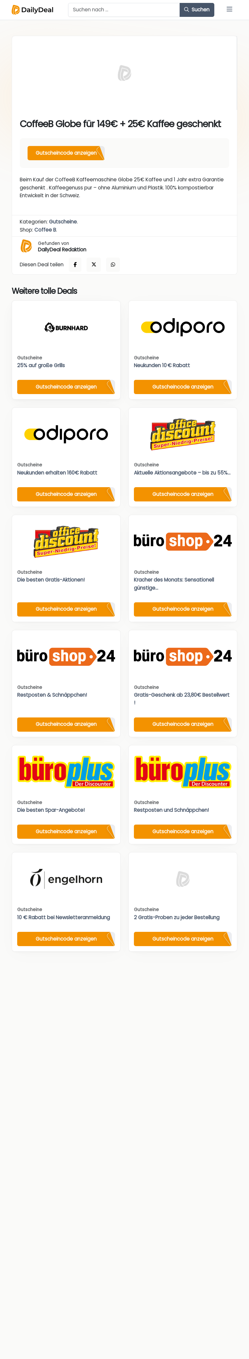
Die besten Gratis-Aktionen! (51, 579)
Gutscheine (63, 221)
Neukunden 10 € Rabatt (162, 365)
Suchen (196, 9)
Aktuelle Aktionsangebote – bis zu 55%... (182, 472)
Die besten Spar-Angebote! (51, 810)
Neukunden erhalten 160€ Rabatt (57, 472)
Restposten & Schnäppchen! (52, 695)
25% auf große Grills (41, 365)
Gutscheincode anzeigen (66, 153)
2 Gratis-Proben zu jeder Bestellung (176, 917)
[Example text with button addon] (124, 10)
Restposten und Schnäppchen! (171, 810)
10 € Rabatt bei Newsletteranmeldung (63, 917)
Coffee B (45, 229)
